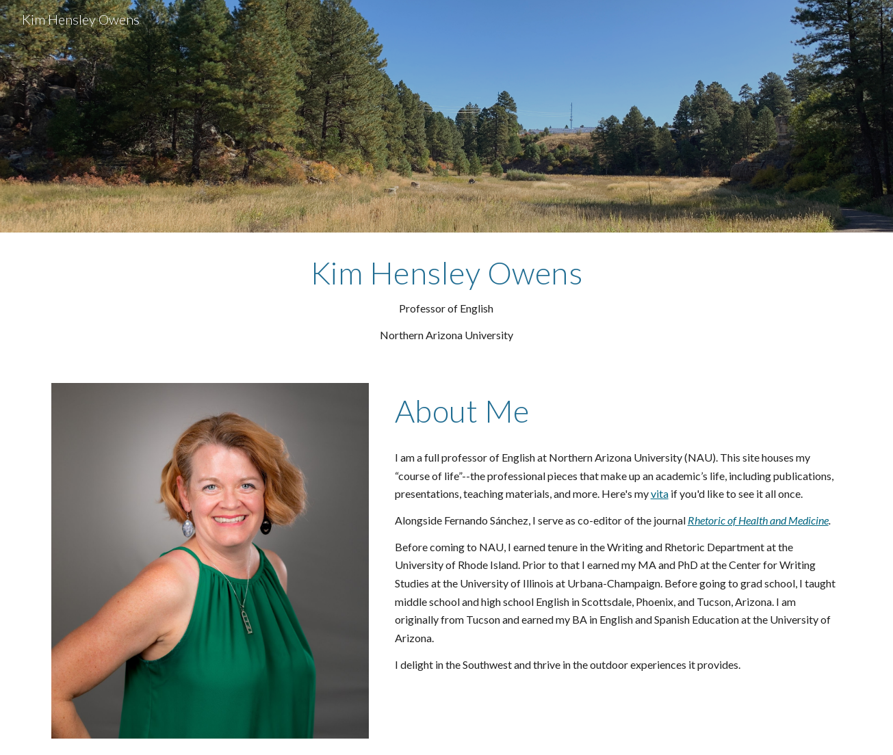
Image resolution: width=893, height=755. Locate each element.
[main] (446, 299)
